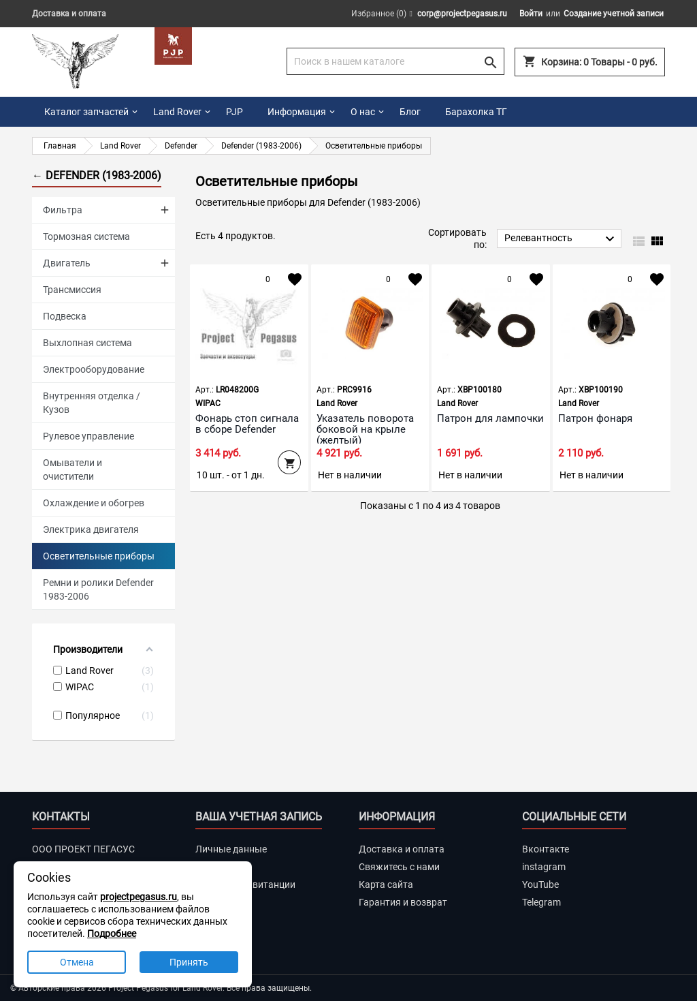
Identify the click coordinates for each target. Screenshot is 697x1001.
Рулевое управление (88, 436)
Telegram (541, 902)
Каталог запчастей (86, 111)
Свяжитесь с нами (399, 866)
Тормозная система (86, 236)
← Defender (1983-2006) (96, 175)
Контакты (61, 816)
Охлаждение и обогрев (93, 502)
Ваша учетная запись (258, 816)
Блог (410, 111)
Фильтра (62, 209)
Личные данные (231, 849)
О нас (363, 111)
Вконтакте (545, 849)
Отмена (77, 962)
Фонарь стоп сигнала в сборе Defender (247, 423)
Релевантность (561, 239)
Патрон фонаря (595, 418)
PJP (234, 111)
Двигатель (67, 263)
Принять (188, 962)
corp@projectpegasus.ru (462, 13)
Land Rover (177, 111)
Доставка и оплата (69, 13)
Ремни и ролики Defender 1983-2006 (98, 589)
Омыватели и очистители (72, 469)
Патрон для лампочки (490, 418)
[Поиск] (395, 61)
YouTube (540, 884)
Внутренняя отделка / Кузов (91, 402)
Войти (530, 13)
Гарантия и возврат (403, 902)
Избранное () (378, 13)
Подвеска (64, 316)
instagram (544, 866)
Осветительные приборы (99, 556)
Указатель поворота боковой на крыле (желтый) (365, 429)
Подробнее (111, 933)
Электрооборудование (93, 369)
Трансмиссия (72, 289)
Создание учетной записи (614, 13)
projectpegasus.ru (138, 896)
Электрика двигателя (91, 529)
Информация (297, 111)
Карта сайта (386, 884)
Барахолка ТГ (476, 111)
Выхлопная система (87, 342)
